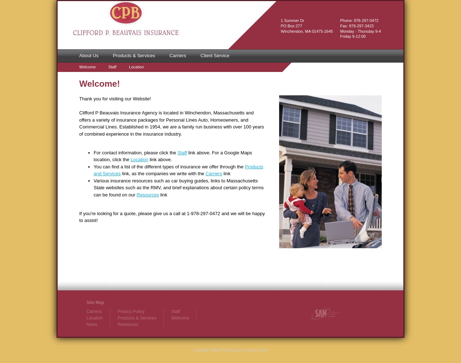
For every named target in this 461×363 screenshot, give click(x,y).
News (91, 324)
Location (136, 67)
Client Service (215, 55)
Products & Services (134, 55)
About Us (88, 55)
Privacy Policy (130, 311)
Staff (112, 67)
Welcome (87, 67)
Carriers (178, 55)
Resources (147, 195)
